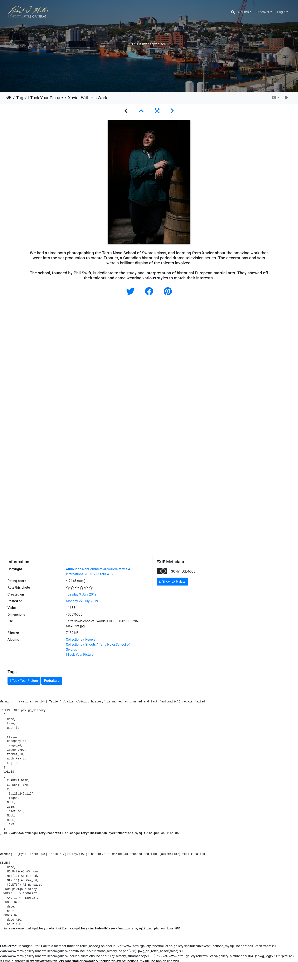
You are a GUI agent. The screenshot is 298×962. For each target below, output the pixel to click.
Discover (263, 12)
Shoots (90, 644)
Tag (19, 97)
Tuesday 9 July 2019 (81, 594)
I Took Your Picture (45, 97)
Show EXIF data (172, 581)
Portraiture (51, 681)
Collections (74, 639)
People (90, 639)
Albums (243, 12)
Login (281, 12)
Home (8, 98)
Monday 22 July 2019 (82, 601)
